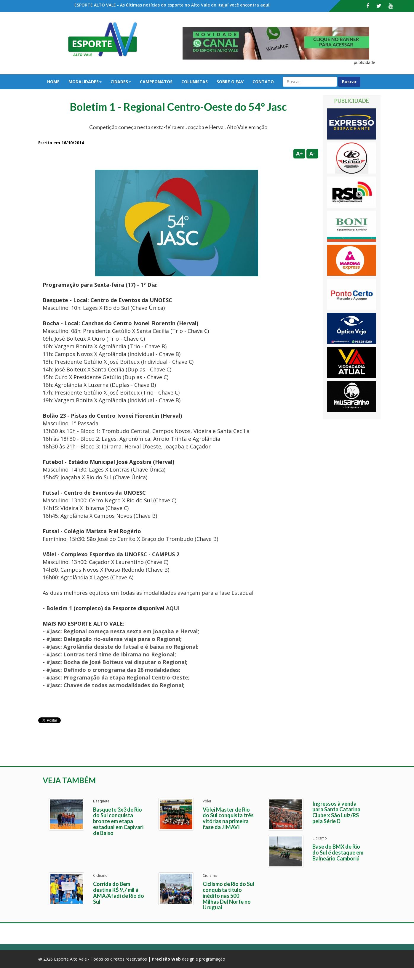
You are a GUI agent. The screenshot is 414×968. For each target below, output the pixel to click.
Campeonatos (156, 81)
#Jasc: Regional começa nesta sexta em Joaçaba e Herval (122, 631)
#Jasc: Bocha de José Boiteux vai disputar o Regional (116, 662)
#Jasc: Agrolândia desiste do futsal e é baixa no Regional (121, 646)
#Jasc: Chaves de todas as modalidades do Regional (114, 685)
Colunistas (194, 81)
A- (312, 153)
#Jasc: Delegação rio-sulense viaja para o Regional (113, 638)
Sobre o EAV (230, 81)
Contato (263, 81)
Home (53, 81)
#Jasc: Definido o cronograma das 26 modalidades (112, 669)
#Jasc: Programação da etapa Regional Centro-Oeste (117, 677)
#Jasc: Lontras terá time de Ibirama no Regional (110, 654)
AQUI (173, 608)
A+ (299, 153)
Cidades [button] (121, 81)
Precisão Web (166, 959)
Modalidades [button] (85, 81)
